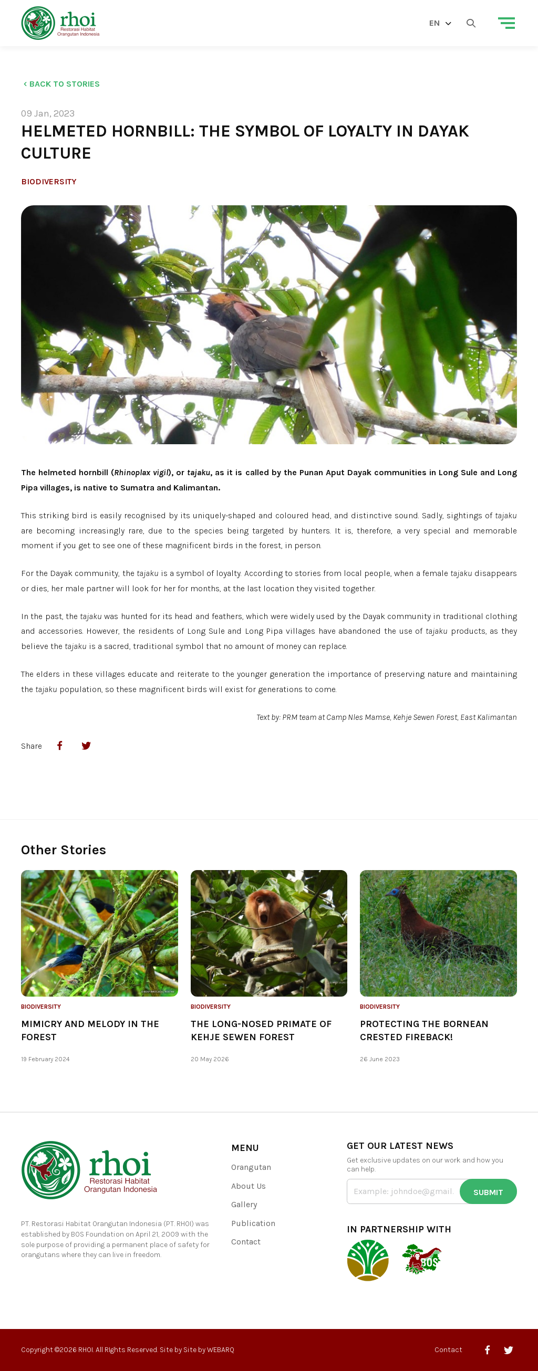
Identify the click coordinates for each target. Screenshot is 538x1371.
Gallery (244, 1204)
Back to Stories (60, 84)
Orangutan (251, 1167)
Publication (253, 1223)
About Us (248, 1186)
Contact (246, 1242)
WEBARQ (220, 1349)
